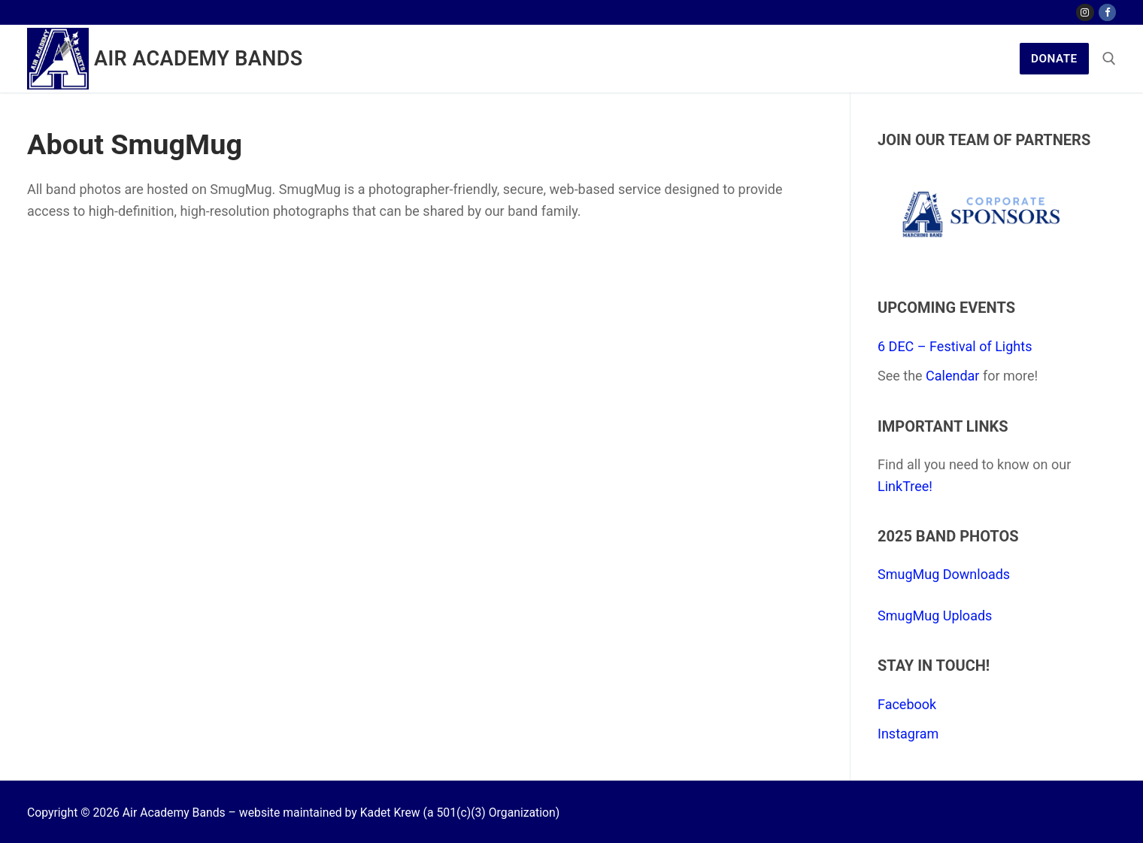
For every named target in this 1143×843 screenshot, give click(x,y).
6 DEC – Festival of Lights (955, 346)
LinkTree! (905, 486)
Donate (1054, 58)
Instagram (908, 733)
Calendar (952, 376)
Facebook (907, 704)
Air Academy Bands (198, 59)
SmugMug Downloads (944, 574)
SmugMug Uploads (935, 615)
